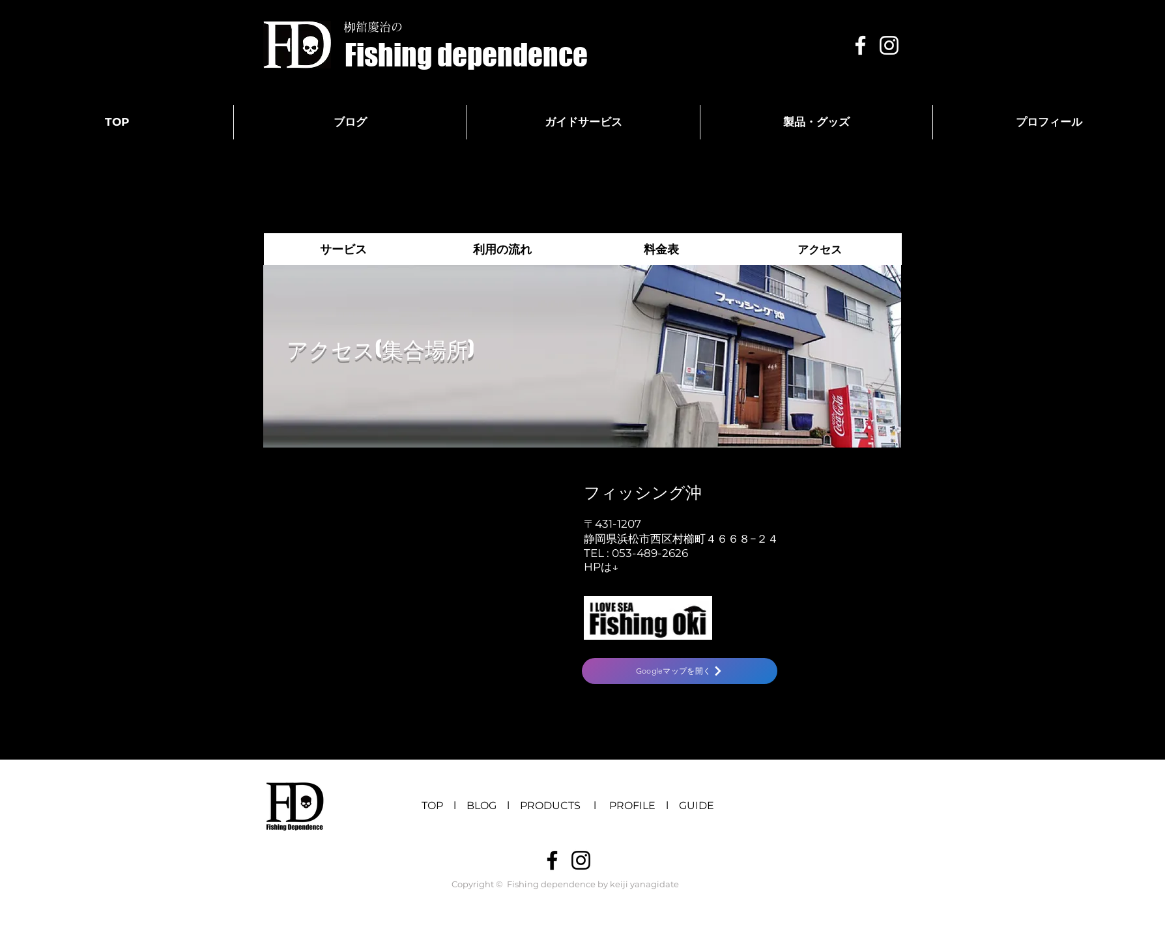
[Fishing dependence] (466, 55)
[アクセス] (819, 249)
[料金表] (661, 249)
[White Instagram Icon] (889, 45)
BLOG (481, 805)
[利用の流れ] (502, 249)
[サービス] (343, 249)
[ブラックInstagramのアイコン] (581, 860)
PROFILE (632, 805)
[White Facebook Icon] (860, 45)
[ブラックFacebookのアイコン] (552, 860)
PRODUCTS (555, 805)
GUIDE (696, 805)
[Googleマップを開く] (679, 671)
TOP (432, 805)
